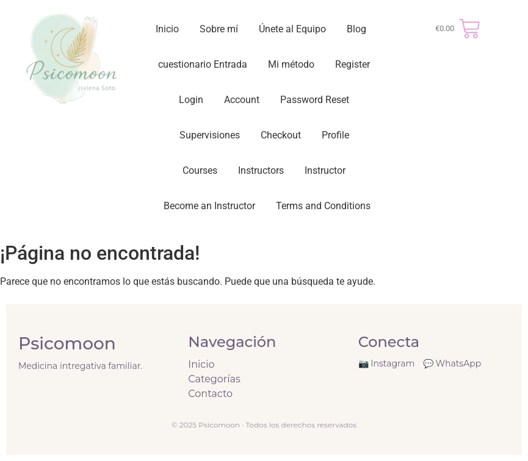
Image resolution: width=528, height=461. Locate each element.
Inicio (167, 29)
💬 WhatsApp (452, 363)
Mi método (291, 64)
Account (241, 99)
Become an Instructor (209, 206)
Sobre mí (219, 29)
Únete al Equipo (292, 29)
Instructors (261, 170)
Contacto (210, 393)
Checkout (281, 135)
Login (191, 99)
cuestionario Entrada (202, 64)
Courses (200, 170)
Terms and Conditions (323, 206)
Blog (356, 29)
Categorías (214, 379)
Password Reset (314, 99)
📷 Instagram (386, 363)
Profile (335, 135)
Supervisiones (209, 135)
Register (352, 64)
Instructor (325, 170)
